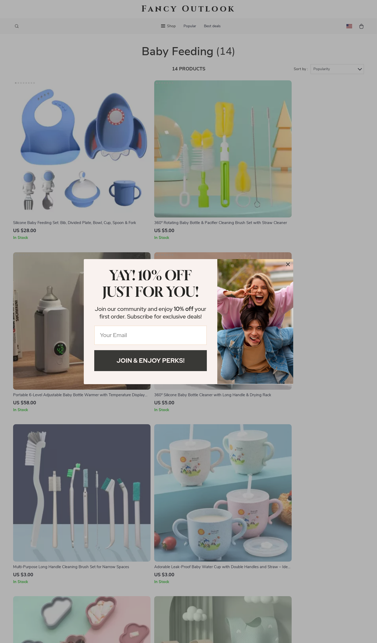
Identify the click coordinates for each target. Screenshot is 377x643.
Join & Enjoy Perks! (151, 360)
